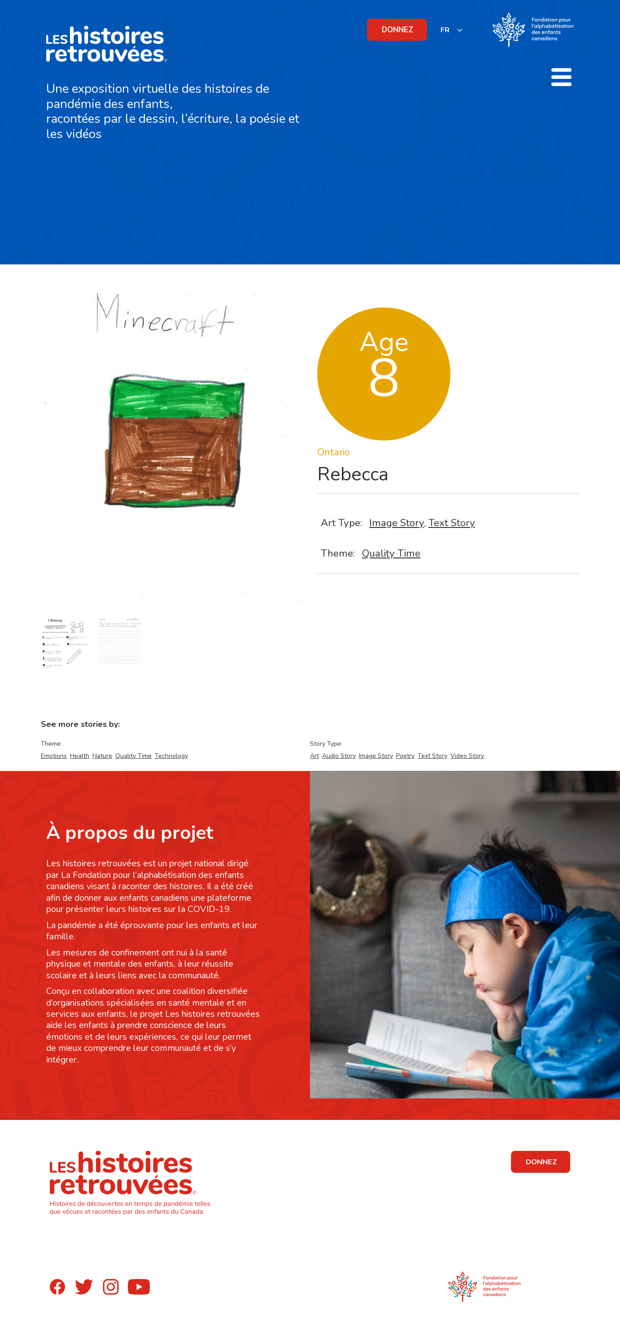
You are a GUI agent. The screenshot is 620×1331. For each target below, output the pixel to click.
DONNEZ (397, 30)
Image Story (396, 523)
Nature (102, 756)
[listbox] (451, 30)
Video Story (467, 756)
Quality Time (391, 553)
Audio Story (339, 756)
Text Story (451, 523)
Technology (171, 756)
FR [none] (445, 30)
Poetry (405, 756)
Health (79, 756)
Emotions (54, 756)
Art (314, 756)
